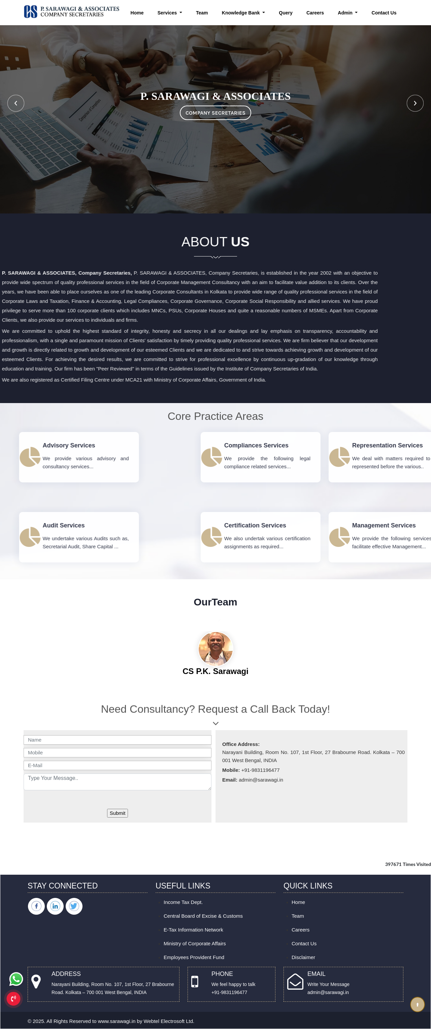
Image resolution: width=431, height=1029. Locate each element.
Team (202, 12)
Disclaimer (303, 957)
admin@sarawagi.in (328, 992)
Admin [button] (346, 12)
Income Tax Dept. (183, 902)
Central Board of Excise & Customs (203, 916)
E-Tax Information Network (193, 930)
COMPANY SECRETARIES (215, 113)
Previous (15, 103)
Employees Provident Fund (194, 957)
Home (137, 12)
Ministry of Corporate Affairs (195, 943)
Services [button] (168, 12)
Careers (315, 12)
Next (415, 103)
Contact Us (384, 12)
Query (285, 12)
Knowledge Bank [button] (241, 12)
